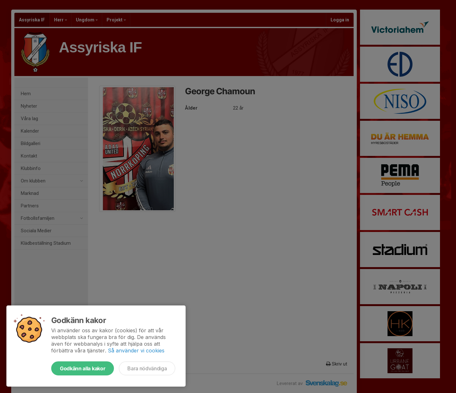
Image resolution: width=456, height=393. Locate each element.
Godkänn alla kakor (82, 368)
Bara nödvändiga (147, 368)
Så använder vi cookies (136, 350)
